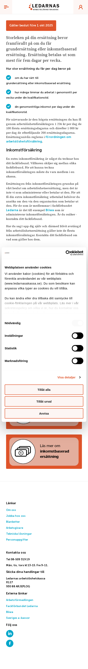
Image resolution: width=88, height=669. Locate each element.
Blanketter (13, 522)
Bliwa (50, 210)
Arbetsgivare (14, 528)
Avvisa (44, 413)
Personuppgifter (17, 540)
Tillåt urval (44, 401)
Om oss (11, 510)
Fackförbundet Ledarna (22, 606)
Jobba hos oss (16, 516)
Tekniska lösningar (19, 534)
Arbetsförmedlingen (19, 600)
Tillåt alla (44, 389)
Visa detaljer (66, 377)
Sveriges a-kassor (18, 618)
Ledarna (12, 210)
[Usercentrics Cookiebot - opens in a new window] (65, 253)
